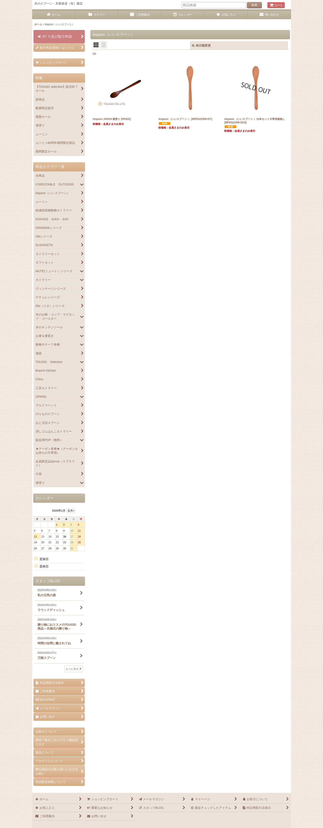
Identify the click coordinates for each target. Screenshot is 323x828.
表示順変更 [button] (201, 45)
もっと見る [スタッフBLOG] (74, 668)
